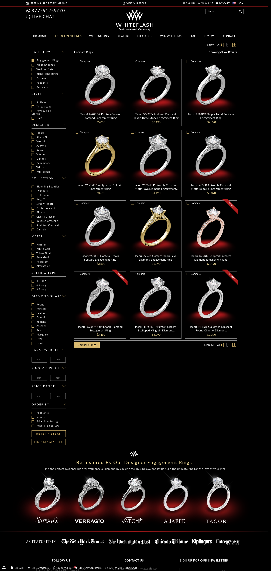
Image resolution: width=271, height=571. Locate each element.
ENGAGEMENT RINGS (68, 36)
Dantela (39, 229)
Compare (83, 51)
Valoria (38, 167)
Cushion (39, 313)
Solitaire (39, 102)
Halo (37, 118)
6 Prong (39, 285)
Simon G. (40, 137)
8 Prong (39, 289)
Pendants (40, 82)
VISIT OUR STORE (136, 3)
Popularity (40, 412)
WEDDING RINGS (99, 36)
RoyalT (38, 199)
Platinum (39, 244)
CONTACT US (134, 560)
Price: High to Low (45, 425)
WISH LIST (207, 3)
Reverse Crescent (45, 221)
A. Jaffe (39, 146)
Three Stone (42, 106)
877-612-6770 (48, 10)
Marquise (40, 334)
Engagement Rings (45, 60)
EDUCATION (144, 36)
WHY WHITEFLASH (171, 36)
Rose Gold (40, 257)
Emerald (39, 317)
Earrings (39, 78)
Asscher (39, 326)
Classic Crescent (44, 216)
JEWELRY (123, 36)
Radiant (39, 321)
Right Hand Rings (45, 73)
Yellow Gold (41, 253)
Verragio (39, 141)
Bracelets (40, 87)
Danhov (39, 158)
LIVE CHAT (43, 16)
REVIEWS (209, 36)
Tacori (38, 133)
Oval (37, 339)
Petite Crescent (43, 208)
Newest (39, 417)
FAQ (193, 36)
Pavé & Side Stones (41, 112)
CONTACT (229, 36)
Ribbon (38, 212)
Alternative (41, 266)
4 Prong (39, 281)
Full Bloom (41, 195)
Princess (39, 308)
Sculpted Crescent (45, 225)
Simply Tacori (42, 203)
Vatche (38, 154)
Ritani (38, 150)
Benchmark (41, 163)
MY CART (224, 3)
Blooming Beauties (45, 186)
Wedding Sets (42, 69)
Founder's (40, 191)
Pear (37, 330)
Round (38, 304)
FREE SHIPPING (49, 3)
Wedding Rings (43, 64)
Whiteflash (41, 171)
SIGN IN (190, 3)
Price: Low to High (45, 421)
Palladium (40, 261)
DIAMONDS (40, 36)
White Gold (41, 248)
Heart (37, 343)
